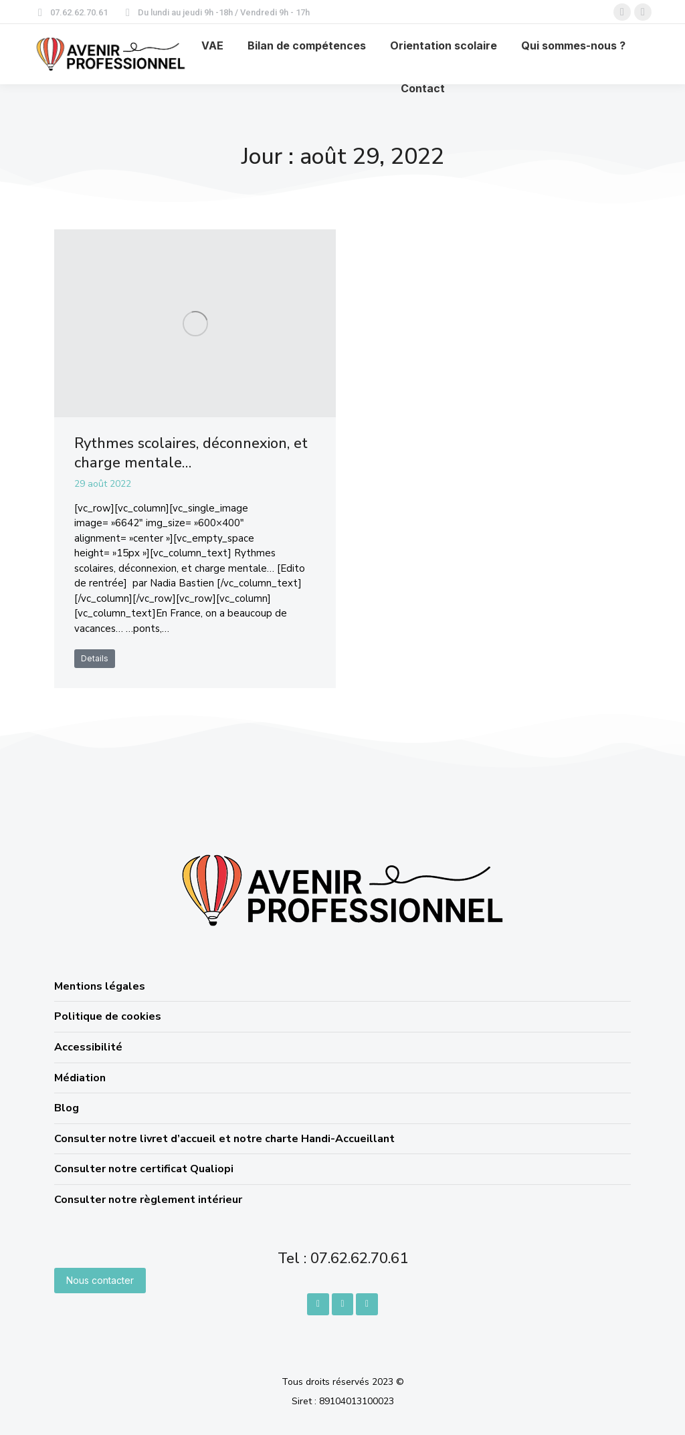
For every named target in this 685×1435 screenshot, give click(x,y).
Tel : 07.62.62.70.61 (343, 1258)
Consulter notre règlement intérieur (148, 1199)
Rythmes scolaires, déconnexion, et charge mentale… (191, 453)
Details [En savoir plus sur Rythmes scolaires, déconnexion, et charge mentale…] (94, 658)
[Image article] (195, 323)
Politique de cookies (107, 1016)
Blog (66, 1108)
